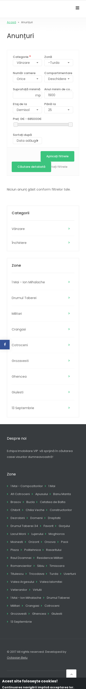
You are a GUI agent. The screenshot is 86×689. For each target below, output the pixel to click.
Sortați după (22, 135)
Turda (54, 574)
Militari (17, 313)
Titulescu (17, 574)
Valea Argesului (22, 582)
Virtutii (37, 590)
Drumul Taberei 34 (24, 526)
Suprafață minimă (26, 89)
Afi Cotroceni (20, 494)
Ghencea (19, 376)
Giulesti (17, 392)
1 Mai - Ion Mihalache (28, 282)
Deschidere (57, 79)
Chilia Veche (35, 510)
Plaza (15, 550)
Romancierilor (21, 566)
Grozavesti (20, 361)
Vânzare (18, 229)
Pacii (64, 542)
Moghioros (57, 534)
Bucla (30, 502)
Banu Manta (62, 494)
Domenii (36, 518)
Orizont (33, 542)
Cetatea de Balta (52, 502)
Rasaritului (53, 550)
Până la (50, 104)
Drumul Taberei (24, 298)
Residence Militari (50, 558)
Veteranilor (19, 590)
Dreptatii (54, 518)
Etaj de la (20, 104)
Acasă (11, 22)
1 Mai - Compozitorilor (27, 486)
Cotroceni (20, 345)
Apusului (41, 494)
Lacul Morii (18, 534)
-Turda (53, 62)
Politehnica (32, 550)
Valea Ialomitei (51, 582)
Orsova (49, 542)
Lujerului (37, 534)
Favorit (48, 526)
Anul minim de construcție (58, 89)
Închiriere (19, 242)
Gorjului (64, 526)
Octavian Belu (17, 657)
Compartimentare (58, 73)
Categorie (20, 57)
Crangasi (19, 329)
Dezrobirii (18, 518)
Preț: (27, 119)
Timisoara (57, 566)
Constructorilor (61, 510)
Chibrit (15, 510)
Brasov (16, 502)
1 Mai (51, 486)
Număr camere (24, 73)
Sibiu (40, 566)
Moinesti (17, 542)
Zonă (48, 57)
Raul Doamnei (21, 558)
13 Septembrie (23, 408)
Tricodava (36, 574)
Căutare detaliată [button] (31, 167)
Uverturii (70, 574)
